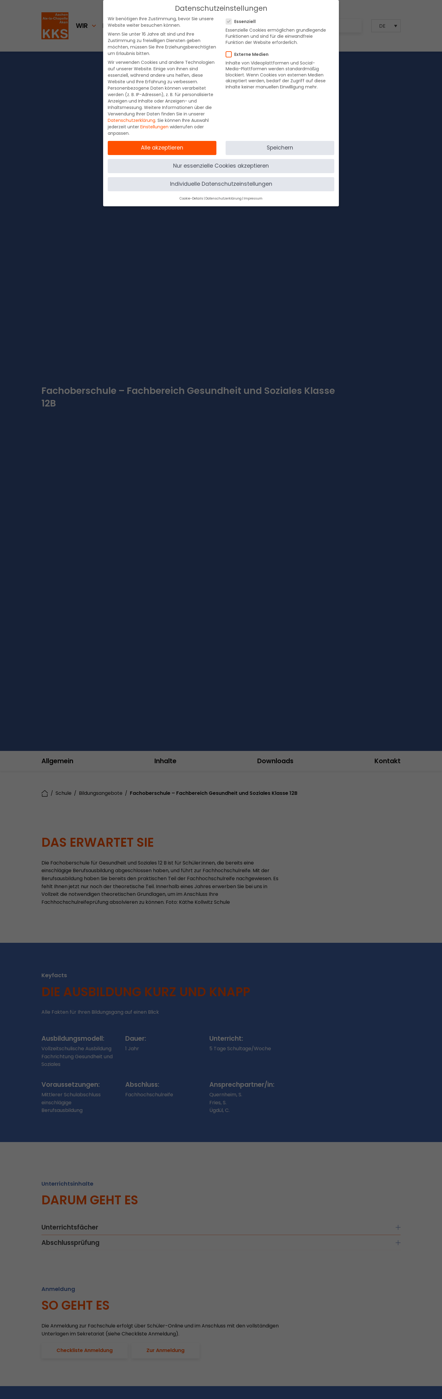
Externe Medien (249, 54)
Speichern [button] (280, 147)
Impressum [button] (253, 198)
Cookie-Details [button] (191, 198)
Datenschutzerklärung (131, 120)
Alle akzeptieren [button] (162, 147)
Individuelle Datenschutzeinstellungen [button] (221, 184)
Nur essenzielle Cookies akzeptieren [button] (221, 165)
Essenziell (243, 21)
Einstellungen (154, 127)
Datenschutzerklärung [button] (223, 198)
